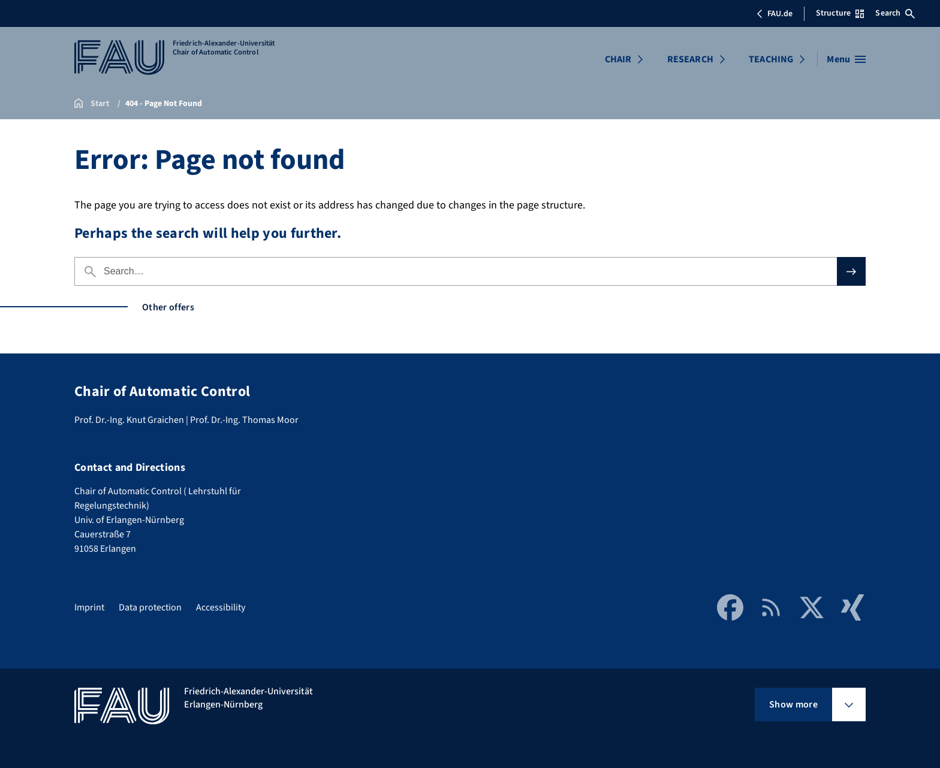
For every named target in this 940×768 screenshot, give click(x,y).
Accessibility (220, 607)
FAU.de (774, 14)
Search (895, 13)
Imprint (89, 607)
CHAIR (618, 59)
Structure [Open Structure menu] (840, 13)
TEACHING (771, 59)
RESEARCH (690, 59)
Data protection (150, 607)
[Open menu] (846, 59)
